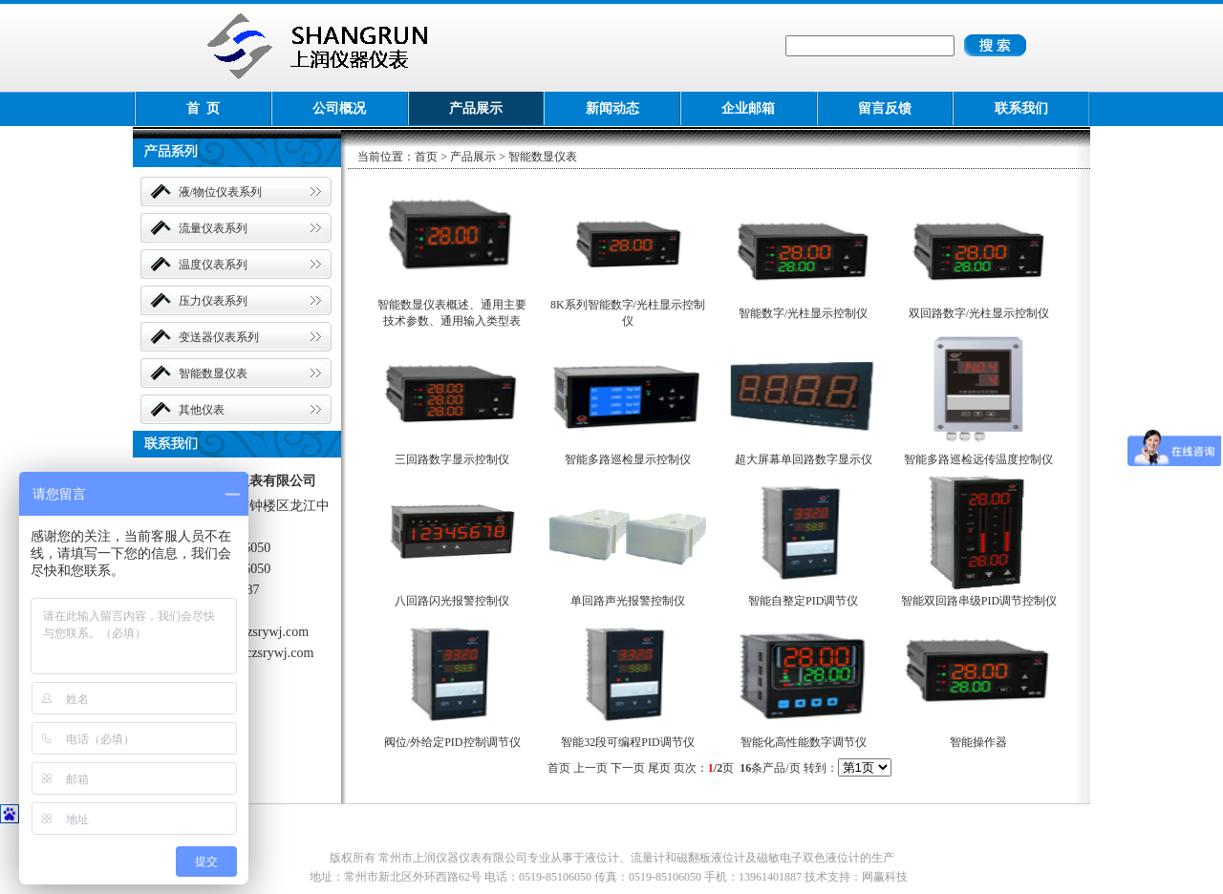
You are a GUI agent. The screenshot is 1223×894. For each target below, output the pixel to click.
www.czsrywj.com (259, 632)
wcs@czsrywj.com (263, 653)
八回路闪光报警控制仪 (452, 600)
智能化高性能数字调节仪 (803, 742)
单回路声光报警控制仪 (627, 600)
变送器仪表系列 (219, 337)
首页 (426, 156)
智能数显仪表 (213, 373)
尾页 (659, 768)
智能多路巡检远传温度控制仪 (978, 459)
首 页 (203, 108)
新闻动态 (612, 108)
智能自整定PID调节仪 (803, 600)
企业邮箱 (748, 108)
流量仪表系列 (213, 228)
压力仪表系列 (213, 301)
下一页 (628, 768)
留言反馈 (885, 108)
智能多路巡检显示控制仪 (628, 459)
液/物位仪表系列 (220, 192)
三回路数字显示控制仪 (452, 459)
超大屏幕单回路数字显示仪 (803, 459)
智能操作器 (978, 742)
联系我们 (1021, 108)
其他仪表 (202, 409)
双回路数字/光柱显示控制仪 (979, 313)
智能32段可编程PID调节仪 (627, 742)
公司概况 (339, 108)
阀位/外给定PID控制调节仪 (452, 742)
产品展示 (476, 108)
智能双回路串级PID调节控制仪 (979, 600)
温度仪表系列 (213, 264)
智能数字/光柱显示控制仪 (803, 313)
